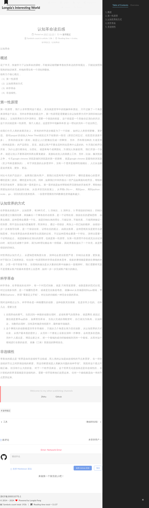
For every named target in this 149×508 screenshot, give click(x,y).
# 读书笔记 (5, 410)
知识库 (64, 4)
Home (52, 4)
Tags (76, 4)
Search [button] (78, 9)
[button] (143, 499)
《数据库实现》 (93, 421)
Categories (89, 4)
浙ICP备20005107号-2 (11, 496)
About (65, 9)
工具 (4, 421)
